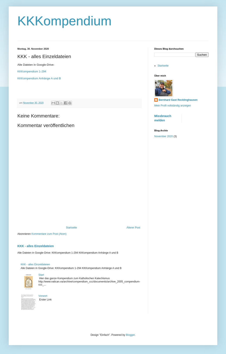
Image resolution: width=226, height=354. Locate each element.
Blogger (130, 334)
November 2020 (163, 136)
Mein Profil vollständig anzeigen (172, 105)
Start (41, 274)
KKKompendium (64, 21)
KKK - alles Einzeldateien (35, 246)
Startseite (71, 227)
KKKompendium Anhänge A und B (39, 78)
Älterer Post (133, 227)
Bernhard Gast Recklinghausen (178, 99)
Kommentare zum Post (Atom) (49, 233)
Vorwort (42, 295)
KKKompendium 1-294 (31, 71)
